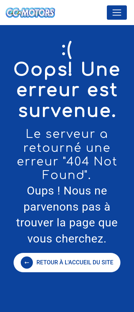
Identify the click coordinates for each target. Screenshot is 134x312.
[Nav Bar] (117, 12)
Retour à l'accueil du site (67, 262)
